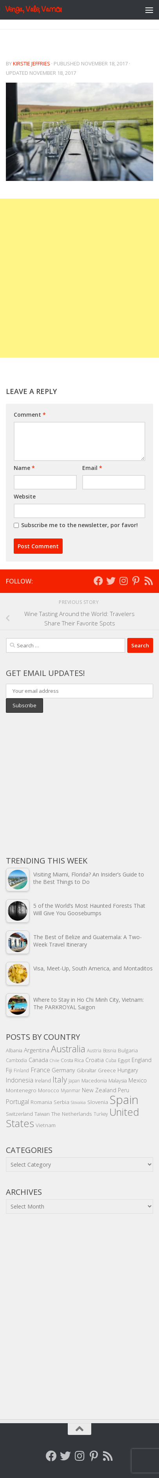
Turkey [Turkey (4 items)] (101, 1114)
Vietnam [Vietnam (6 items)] (46, 1125)
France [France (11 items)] (40, 1070)
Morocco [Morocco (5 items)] (48, 1090)
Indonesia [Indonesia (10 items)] (19, 1080)
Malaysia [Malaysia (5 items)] (117, 1080)
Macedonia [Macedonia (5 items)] (94, 1080)
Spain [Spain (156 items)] (124, 1100)
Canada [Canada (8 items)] (38, 1060)
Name (24, 468)
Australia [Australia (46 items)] (68, 1049)
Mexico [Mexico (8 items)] (137, 1080)
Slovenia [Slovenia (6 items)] (97, 1102)
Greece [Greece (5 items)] (107, 1070)
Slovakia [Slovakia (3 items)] (78, 1102)
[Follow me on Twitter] (111, 580)
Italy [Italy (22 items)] (59, 1079)
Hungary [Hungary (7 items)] (127, 1070)
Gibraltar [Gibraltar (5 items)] (86, 1070)
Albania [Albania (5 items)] (14, 1050)
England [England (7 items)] (142, 1060)
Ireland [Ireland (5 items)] (43, 1080)
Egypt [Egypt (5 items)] (124, 1060)
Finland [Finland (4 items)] (21, 1070)
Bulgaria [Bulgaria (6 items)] (128, 1050)
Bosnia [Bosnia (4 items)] (109, 1050)
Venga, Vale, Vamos (33, 9)
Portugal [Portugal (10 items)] (17, 1101)
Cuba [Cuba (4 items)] (110, 1060)
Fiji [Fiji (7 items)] (9, 1070)
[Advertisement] (79, 278)
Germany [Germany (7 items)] (63, 1070)
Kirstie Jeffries (31, 63)
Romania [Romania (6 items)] (41, 1102)
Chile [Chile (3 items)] (54, 1060)
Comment (30, 414)
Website (25, 496)
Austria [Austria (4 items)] (94, 1050)
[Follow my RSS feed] (148, 580)
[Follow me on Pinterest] (136, 580)
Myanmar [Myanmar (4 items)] (70, 1090)
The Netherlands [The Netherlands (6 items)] (71, 1113)
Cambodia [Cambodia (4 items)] (16, 1060)
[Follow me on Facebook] (98, 580)
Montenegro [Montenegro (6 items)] (21, 1090)
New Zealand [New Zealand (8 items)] (99, 1090)
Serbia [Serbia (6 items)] (61, 1102)
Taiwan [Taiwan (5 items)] (42, 1113)
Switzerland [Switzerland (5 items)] (19, 1113)
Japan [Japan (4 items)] (74, 1080)
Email (92, 468)
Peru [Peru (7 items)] (123, 1090)
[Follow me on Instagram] (123, 580)
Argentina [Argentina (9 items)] (36, 1050)
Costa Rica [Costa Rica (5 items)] (72, 1060)
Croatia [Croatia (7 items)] (94, 1060)
